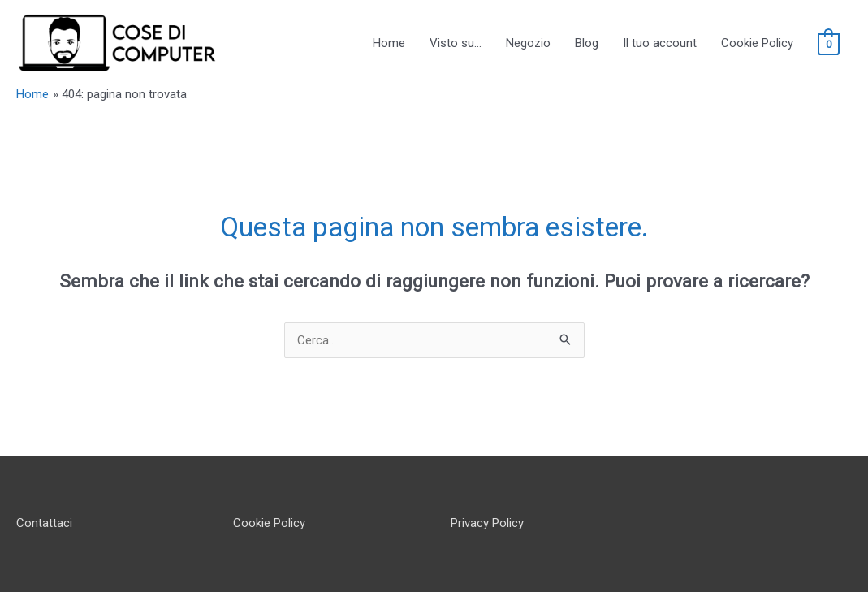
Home (389, 43)
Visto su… (456, 43)
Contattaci (44, 523)
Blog (586, 43)
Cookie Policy (757, 43)
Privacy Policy (487, 523)
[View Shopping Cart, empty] (829, 44)
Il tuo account (660, 43)
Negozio (528, 43)
